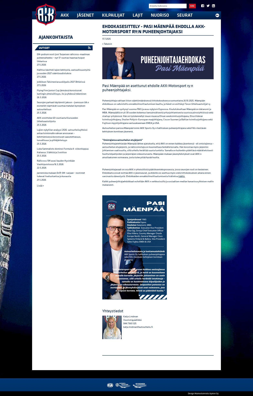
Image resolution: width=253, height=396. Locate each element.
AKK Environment (123, 385)
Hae (192, 6)
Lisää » (40, 185)
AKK (65, 15)
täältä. (181, 176)
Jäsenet (85, 15)
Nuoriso (160, 15)
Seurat (185, 15)
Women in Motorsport (140, 385)
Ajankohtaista (56, 37)
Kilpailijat (113, 15)
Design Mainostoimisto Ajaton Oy (203, 393)
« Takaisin (107, 43)
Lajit (138, 15)
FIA (109, 385)
